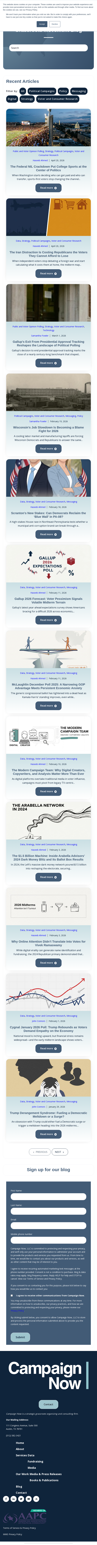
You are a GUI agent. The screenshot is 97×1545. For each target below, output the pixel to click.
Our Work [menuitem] (22, 1474)
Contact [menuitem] (21, 1492)
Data (18, 240)
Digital (12, 99)
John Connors (38, 1021)
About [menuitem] (20, 1449)
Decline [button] (55, 24)
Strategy (27, 99)
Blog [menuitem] (19, 1486)
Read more (48, 188)
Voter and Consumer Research (58, 99)
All (22, 91)
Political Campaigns (42, 91)
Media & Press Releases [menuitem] (46, 1474)
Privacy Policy (17, 1310)
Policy (63, 91)
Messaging (79, 91)
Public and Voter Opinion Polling (28, 151)
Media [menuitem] (32, 1468)
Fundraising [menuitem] (35, 1461)
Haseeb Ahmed (40, 160)
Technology (48, 330)
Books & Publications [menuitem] (44, 1480)
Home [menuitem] (20, 1443)
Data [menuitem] (31, 1455)
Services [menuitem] (21, 1455)
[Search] (48, 47)
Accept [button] (42, 24)
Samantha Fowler (39, 335)
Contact (48, 1404)
